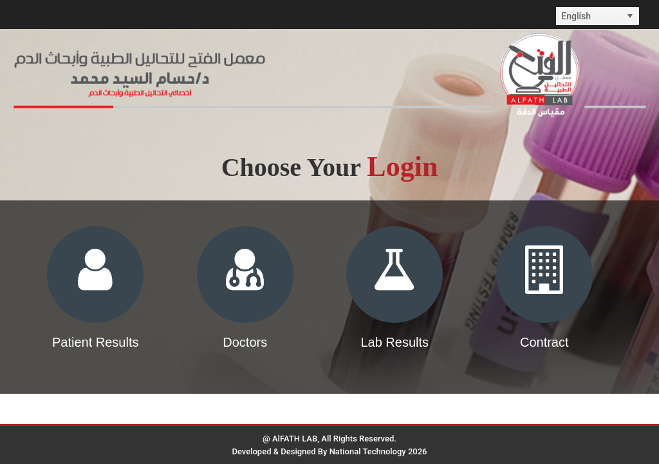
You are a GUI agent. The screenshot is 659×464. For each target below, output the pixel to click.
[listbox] (597, 16)
